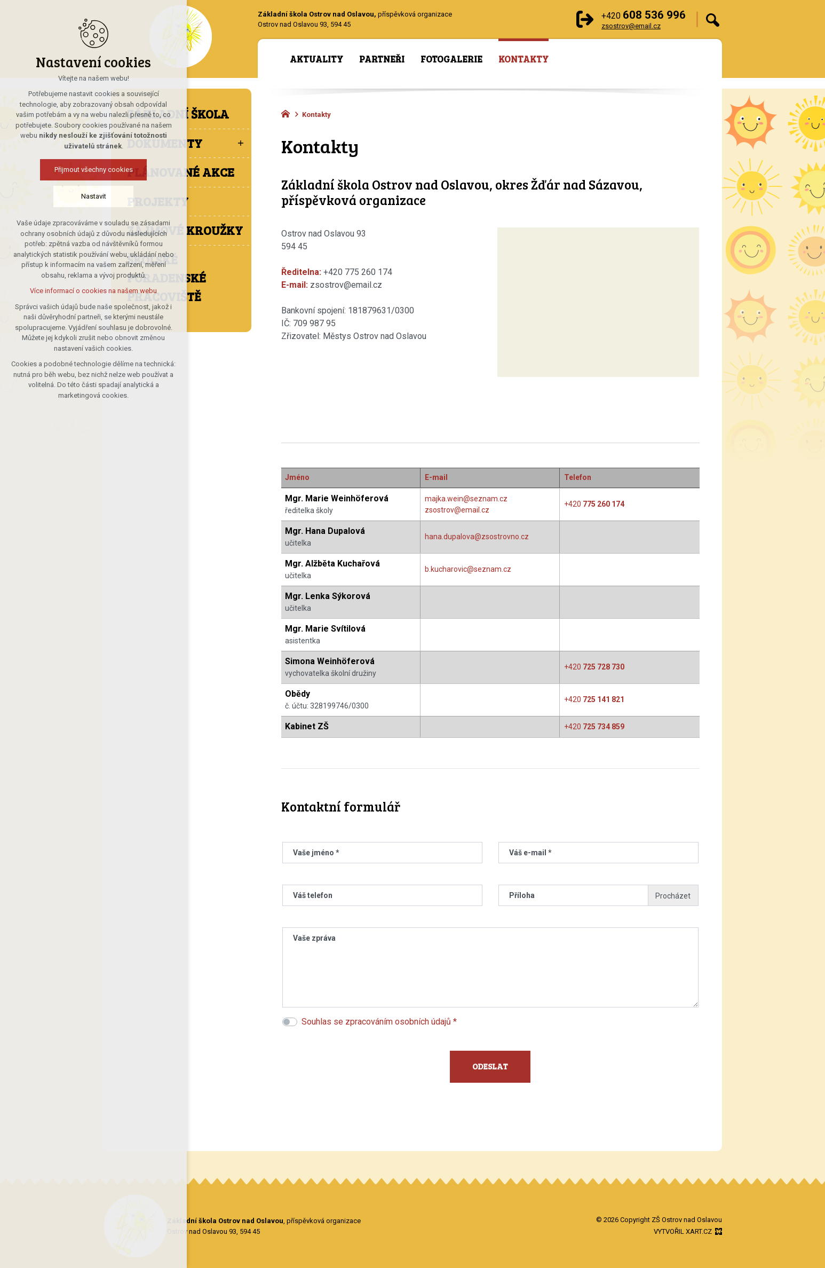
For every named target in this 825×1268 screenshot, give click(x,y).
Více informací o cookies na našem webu (93, 291)
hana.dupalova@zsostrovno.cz (477, 536)
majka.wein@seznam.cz (466, 498)
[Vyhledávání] (712, 19)
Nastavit (93, 196)
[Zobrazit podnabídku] (240, 143)
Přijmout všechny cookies (93, 170)
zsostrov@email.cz (457, 510)
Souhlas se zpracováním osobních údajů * (379, 1022)
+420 (594, 504)
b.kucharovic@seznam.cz (468, 569)
